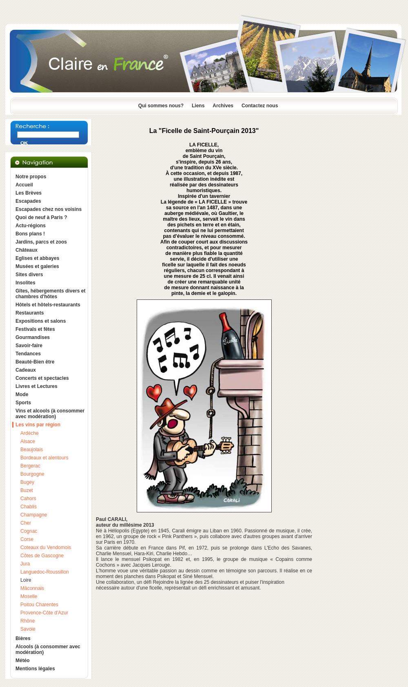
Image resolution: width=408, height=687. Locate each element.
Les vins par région (38, 425)
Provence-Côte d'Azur (44, 613)
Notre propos (31, 177)
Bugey (27, 482)
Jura (25, 564)
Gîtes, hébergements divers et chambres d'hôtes (50, 293)
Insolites (25, 283)
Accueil (24, 185)
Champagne (33, 515)
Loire (25, 580)
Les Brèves (29, 193)
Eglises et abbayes (37, 258)
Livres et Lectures (37, 386)
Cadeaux (26, 370)
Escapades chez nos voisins (49, 209)
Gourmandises (33, 337)
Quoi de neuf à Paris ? (41, 217)
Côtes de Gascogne (42, 555)
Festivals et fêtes (35, 329)
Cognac (28, 531)
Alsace (27, 441)
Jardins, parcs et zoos (41, 242)
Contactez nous (260, 106)
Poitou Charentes (39, 604)
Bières (23, 638)
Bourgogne (32, 474)
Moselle (28, 596)
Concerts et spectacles (42, 378)
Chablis (28, 507)
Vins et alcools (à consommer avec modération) (50, 413)
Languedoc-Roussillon (44, 572)
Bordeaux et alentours (44, 458)
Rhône (27, 621)
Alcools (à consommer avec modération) (48, 649)
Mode (22, 394)
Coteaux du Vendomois (45, 547)
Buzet (26, 490)
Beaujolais (31, 449)
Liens (198, 106)
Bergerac (30, 466)
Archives (223, 106)
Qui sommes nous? (161, 106)
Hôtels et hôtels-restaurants (48, 305)
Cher (25, 523)
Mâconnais (32, 588)
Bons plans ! (30, 234)
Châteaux (27, 250)
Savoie (27, 629)
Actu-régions (31, 225)
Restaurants (30, 313)
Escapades (28, 201)
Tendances (28, 354)
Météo (23, 660)
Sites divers (29, 274)
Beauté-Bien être (35, 362)
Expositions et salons (41, 321)
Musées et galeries (37, 266)
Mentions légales (35, 668)
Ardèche (29, 433)
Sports (23, 403)
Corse (26, 539)
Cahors (28, 498)
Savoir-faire (29, 345)
